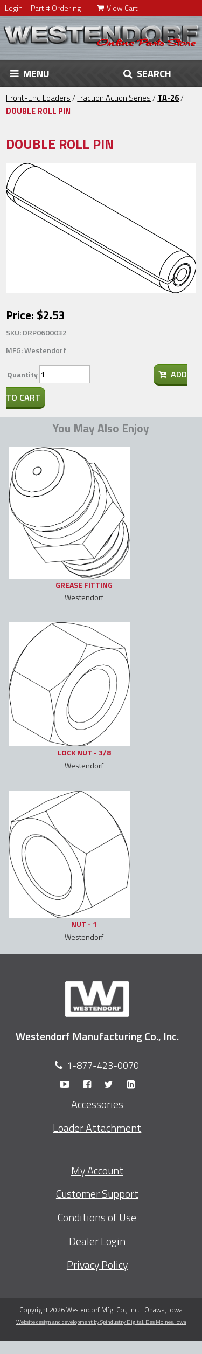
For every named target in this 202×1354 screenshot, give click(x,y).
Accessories (97, 1104)
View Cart (117, 7)
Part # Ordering (56, 7)
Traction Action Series (114, 98)
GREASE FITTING (84, 584)
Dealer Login (97, 1241)
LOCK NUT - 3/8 (84, 752)
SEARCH (147, 73)
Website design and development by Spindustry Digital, (101, 1321)
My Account (97, 1171)
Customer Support (97, 1194)
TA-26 (168, 98)
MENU (30, 73)
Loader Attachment (97, 1128)
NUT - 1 (84, 924)
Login (14, 7)
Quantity (22, 374)
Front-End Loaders (38, 98)
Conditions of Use (97, 1217)
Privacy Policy (97, 1265)
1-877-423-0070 (103, 1065)
